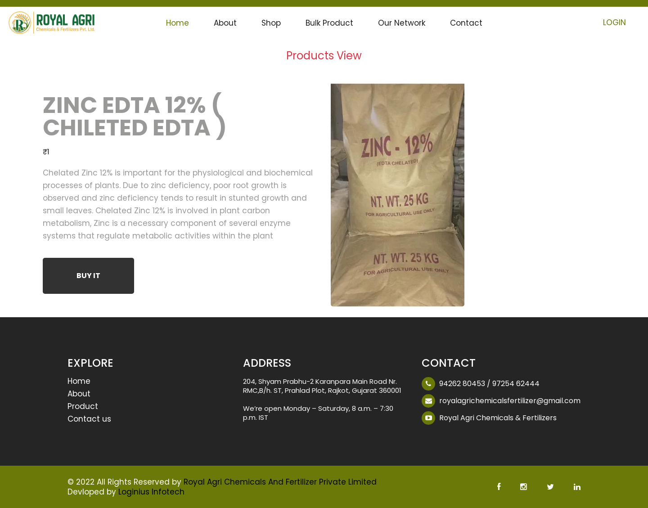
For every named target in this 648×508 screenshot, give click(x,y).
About (225, 23)
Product (83, 407)
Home (177, 23)
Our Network (401, 23)
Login (614, 22)
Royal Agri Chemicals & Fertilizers (498, 418)
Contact (466, 23)
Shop (271, 23)
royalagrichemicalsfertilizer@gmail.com (509, 401)
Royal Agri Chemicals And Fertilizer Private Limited (280, 482)
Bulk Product (329, 23)
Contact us (89, 419)
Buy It (88, 275)
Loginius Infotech (151, 491)
